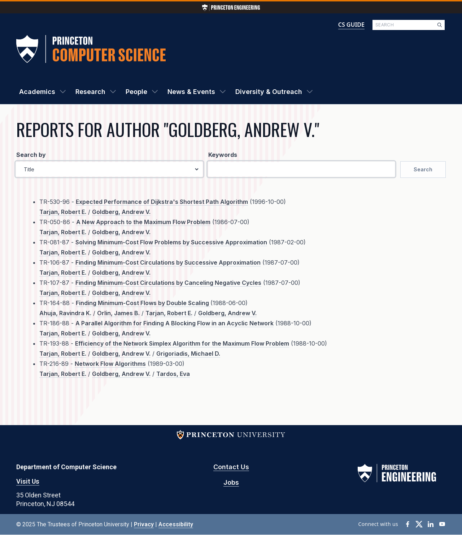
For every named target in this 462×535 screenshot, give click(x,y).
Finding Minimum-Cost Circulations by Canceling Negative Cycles (168, 282)
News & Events (191, 91)
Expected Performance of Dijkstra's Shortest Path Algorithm (162, 201)
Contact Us (231, 467)
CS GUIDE (351, 25)
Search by (31, 154)
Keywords (222, 154)
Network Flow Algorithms (110, 363)
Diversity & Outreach (268, 91)
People (136, 91)
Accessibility (175, 524)
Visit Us (27, 481)
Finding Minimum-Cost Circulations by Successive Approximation (168, 262)
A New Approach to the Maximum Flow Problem (143, 222)
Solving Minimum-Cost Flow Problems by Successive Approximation (171, 242)
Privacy (144, 524)
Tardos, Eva (173, 373)
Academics (37, 91)
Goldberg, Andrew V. (121, 211)
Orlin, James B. (118, 313)
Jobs (231, 482)
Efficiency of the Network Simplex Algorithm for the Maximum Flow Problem (182, 343)
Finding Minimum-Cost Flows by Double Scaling (143, 303)
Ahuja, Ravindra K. (65, 313)
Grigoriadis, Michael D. (188, 353)
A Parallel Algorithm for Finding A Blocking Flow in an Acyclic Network (174, 323)
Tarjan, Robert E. (62, 211)
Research (90, 91)
